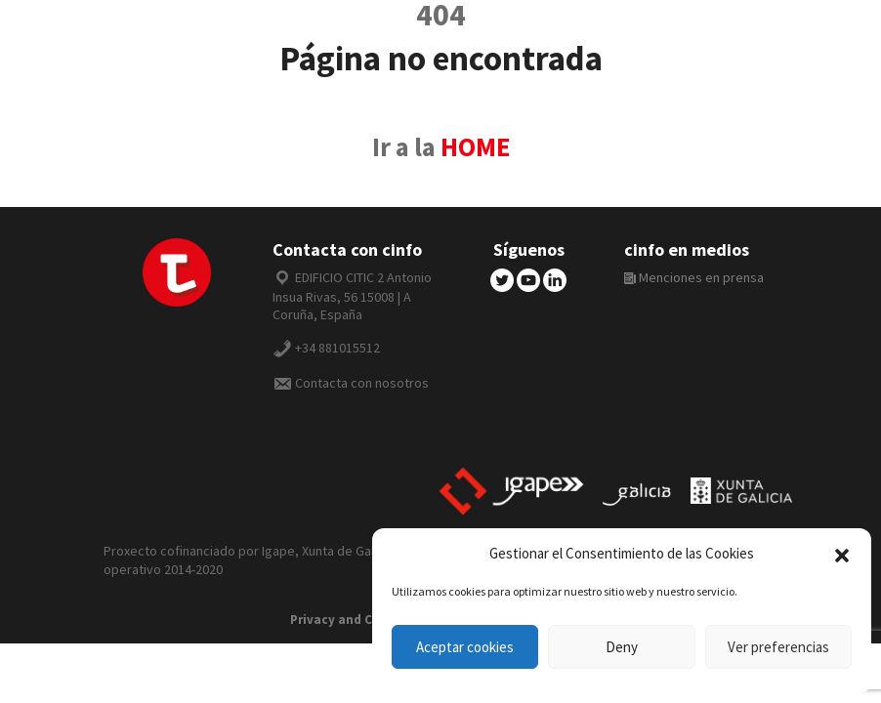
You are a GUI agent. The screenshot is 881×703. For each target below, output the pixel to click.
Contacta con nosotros (362, 383)
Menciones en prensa (694, 277)
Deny (622, 647)
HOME (475, 147)
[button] (842, 553)
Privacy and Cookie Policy (368, 619)
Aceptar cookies (465, 647)
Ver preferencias (778, 647)
